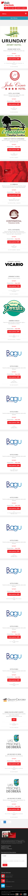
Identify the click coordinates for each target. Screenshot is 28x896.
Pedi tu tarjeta (11, 8)
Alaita (7, 880)
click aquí (20, 841)
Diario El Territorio (9, 875)
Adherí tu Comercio (21, 8)
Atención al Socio (5, 847)
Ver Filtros (14, 18)
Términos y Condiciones (6, 848)
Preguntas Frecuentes (6, 846)
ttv (6, 884)
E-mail (4, 856)
